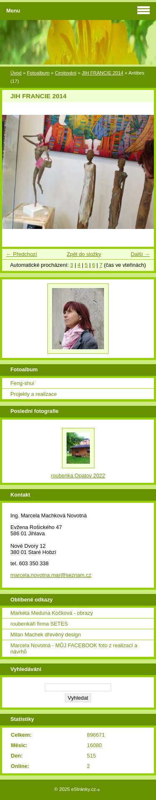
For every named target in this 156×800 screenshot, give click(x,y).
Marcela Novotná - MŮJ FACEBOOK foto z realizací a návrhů (73, 648)
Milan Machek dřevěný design (45, 634)
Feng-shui (22, 383)
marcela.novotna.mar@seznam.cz (50, 575)
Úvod (16, 72)
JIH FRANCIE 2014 (103, 72)
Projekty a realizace (33, 394)
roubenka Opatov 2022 (78, 475)
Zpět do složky (84, 254)
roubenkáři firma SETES (39, 624)
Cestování (66, 72)
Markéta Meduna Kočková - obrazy (51, 613)
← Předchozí (21, 254)
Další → (140, 254)
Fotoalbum (38, 72)
